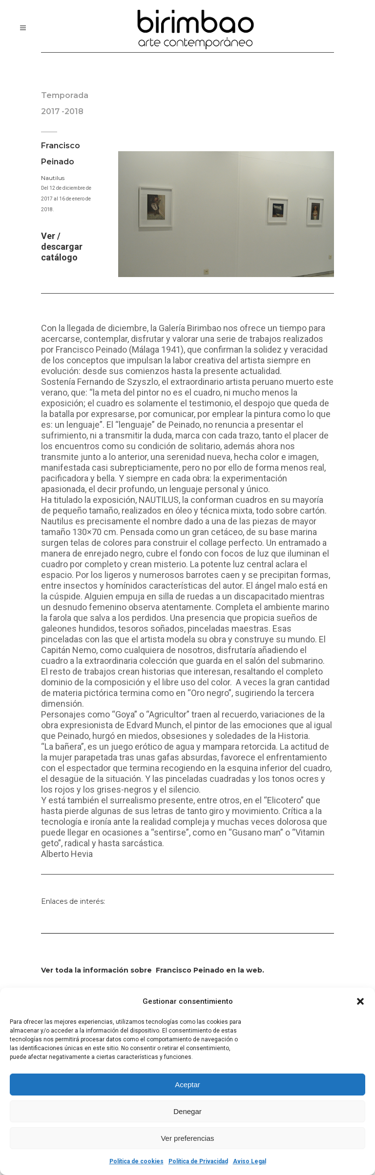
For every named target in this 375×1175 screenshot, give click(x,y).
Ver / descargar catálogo (62, 246)
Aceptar (187, 1084)
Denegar (187, 1111)
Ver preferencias (187, 1138)
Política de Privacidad (198, 1161)
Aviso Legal (249, 1161)
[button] (360, 1001)
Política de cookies (136, 1161)
